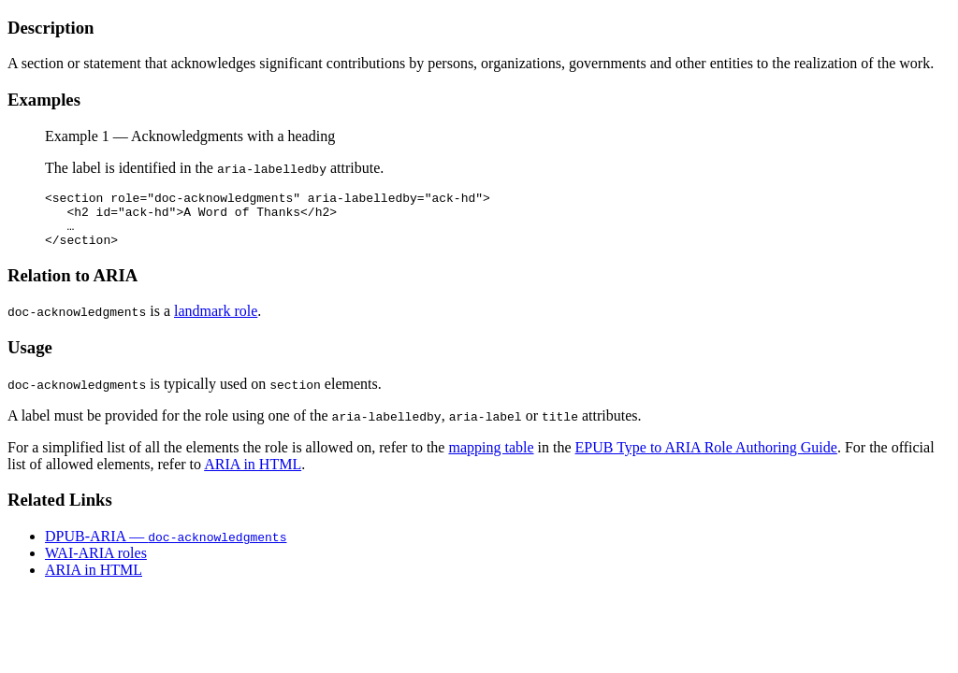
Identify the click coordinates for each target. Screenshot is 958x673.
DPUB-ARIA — (165, 547)
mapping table (490, 458)
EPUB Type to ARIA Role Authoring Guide (706, 458)
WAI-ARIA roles (96, 564)
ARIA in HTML (252, 475)
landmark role (215, 322)
